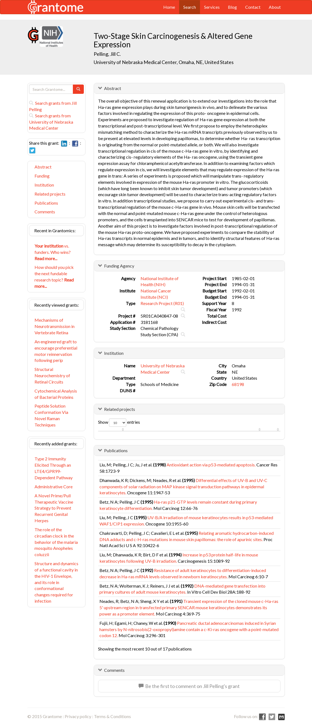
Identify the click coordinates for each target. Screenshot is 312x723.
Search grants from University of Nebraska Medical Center (51, 122)
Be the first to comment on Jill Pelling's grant (189, 686)
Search (189, 7)
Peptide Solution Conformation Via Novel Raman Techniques (51, 415)
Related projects (50, 193)
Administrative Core (54, 486)
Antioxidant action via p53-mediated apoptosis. (211, 464)
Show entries (119, 423)
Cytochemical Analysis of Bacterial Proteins (56, 394)
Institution (44, 184)
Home (169, 7)
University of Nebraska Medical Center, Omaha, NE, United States (164, 62)
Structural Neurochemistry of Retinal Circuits (52, 375)
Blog (232, 7)
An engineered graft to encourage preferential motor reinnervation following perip (56, 351)
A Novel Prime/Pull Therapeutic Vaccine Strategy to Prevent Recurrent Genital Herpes (54, 508)
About (275, 7)
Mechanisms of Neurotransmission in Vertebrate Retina (55, 326)
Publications (46, 202)
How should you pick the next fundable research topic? (54, 277)
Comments (45, 211)
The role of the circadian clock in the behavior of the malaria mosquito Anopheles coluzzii (56, 542)
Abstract (43, 166)
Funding (42, 175)
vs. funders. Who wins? (53, 252)
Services (212, 7)
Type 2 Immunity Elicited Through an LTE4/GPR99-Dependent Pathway (54, 468)
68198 (238, 384)
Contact (253, 7)
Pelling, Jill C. (107, 54)
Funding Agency (119, 265)
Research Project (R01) (162, 303)
